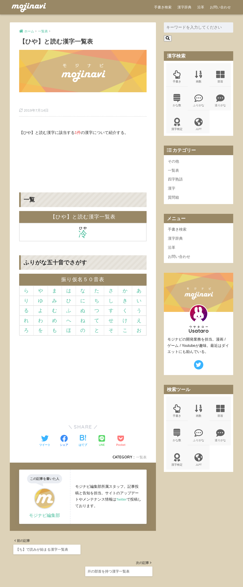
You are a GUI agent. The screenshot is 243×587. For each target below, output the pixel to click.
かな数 (177, 101)
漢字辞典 (184, 7)
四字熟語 (176, 183)
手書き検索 (163, 7)
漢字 (172, 192)
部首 (220, 77)
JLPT (198, 126)
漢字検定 (177, 126)
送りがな (220, 101)
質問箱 (174, 201)
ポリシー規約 (120, 575)
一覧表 (141, 442)
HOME (121, 569)
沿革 (200, 7)
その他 (174, 164)
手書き (177, 77)
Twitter (121, 485)
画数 (198, 77)
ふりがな (198, 101)
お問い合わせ (220, 7)
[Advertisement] (83, 145)
